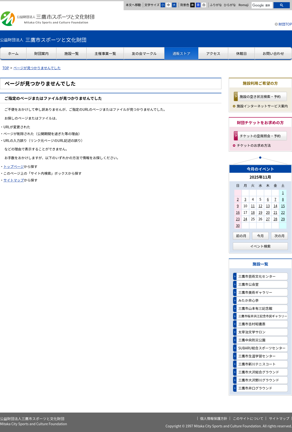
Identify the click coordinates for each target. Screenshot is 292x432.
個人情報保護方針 (213, 418)
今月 (260, 235)
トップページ (13, 166)
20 (268, 212)
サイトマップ (13, 180)
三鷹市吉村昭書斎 (251, 323)
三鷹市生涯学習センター (257, 356)
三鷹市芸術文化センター (257, 276)
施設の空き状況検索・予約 (260, 96)
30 (238, 225)
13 (268, 205)
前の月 (241, 235)
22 (283, 212)
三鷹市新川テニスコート (257, 364)
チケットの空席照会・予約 (260, 135)
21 (275, 212)
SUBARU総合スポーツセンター (262, 348)
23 (238, 218)
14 (275, 205)
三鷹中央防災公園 (251, 339)
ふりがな (216, 4)
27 (268, 218)
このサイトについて (248, 418)
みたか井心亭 (248, 300)
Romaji (243, 5)
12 (260, 205)
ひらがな (230, 5)
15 (283, 205)
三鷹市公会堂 (248, 284)
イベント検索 (260, 246)
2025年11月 (260, 177)
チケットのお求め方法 (254, 145)
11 (253, 205)
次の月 (279, 235)
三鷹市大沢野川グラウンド (258, 380)
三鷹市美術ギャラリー (255, 292)
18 (253, 212)
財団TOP (285, 24)
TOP (5, 67)
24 (245, 218)
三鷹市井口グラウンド (255, 388)
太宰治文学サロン (251, 331)
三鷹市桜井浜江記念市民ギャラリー (262, 316)
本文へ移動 (133, 4)
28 (275, 218)
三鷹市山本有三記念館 (255, 308)
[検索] (261, 6)
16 (238, 212)
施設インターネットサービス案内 (262, 106)
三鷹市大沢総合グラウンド (258, 372)
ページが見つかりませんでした (37, 67)
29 (283, 218)
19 (260, 212)
